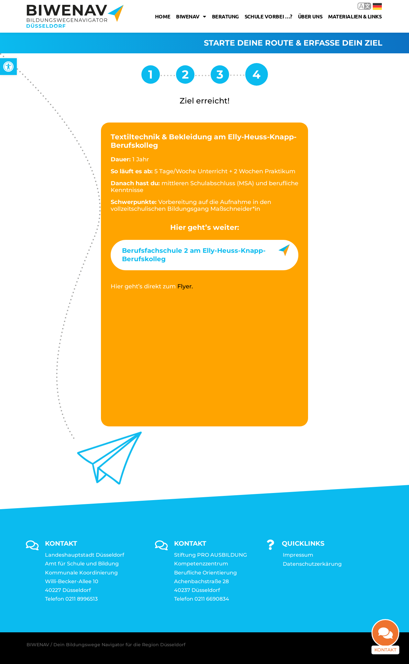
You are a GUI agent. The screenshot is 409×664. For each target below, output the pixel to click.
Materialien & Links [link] (354, 16)
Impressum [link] (298, 555)
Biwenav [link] (191, 16)
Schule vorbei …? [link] (268, 16)
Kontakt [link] (385, 650)
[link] (8, 66)
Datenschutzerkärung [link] (312, 564)
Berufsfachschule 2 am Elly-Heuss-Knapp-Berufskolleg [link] (194, 255)
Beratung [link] (225, 16)
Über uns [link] (310, 16)
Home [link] (162, 16)
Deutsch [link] (377, 6)
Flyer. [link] (185, 286)
